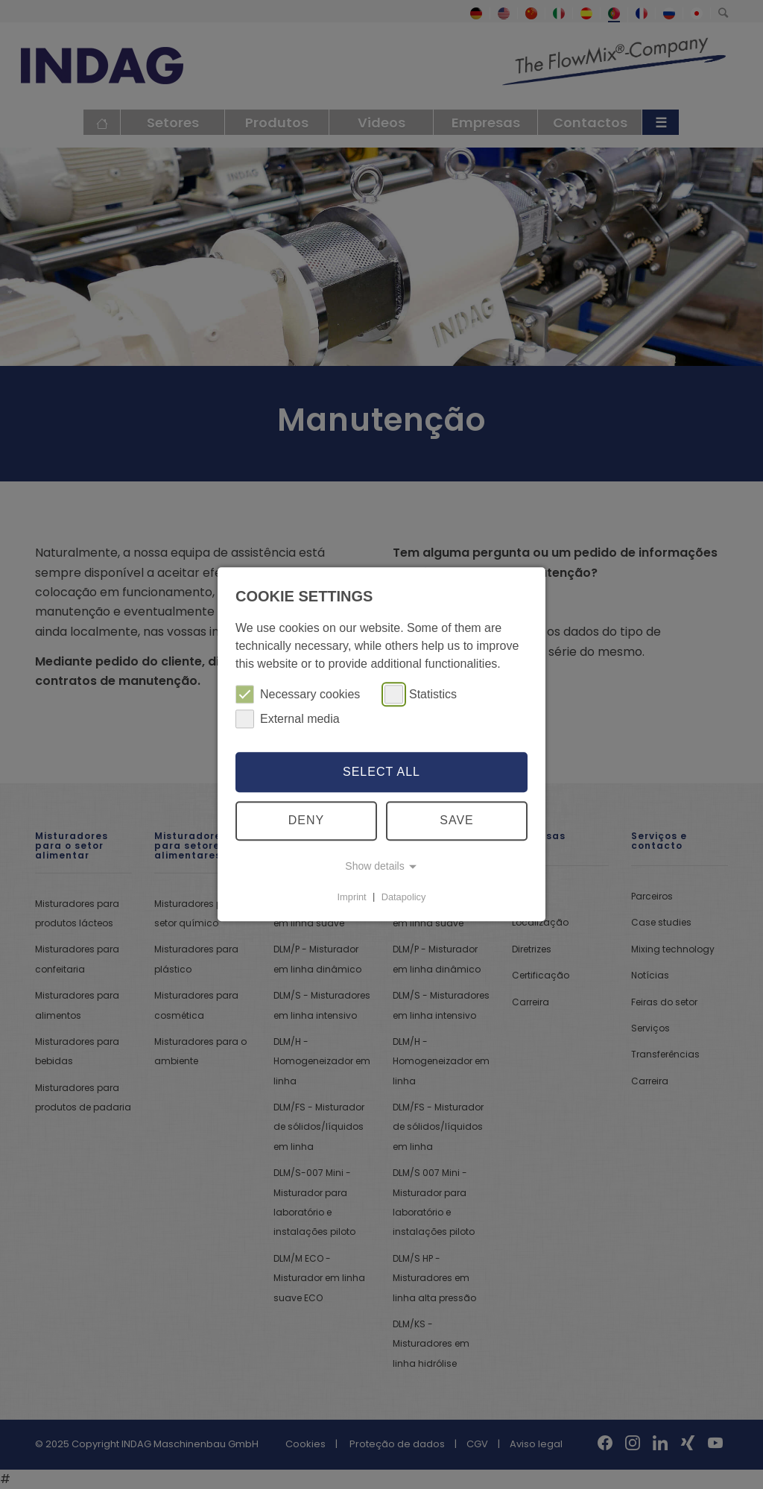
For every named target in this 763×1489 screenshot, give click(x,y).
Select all (381, 771)
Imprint (352, 896)
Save (457, 821)
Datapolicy (404, 896)
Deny (306, 821)
